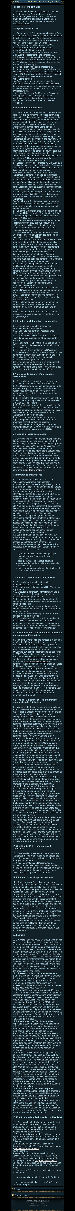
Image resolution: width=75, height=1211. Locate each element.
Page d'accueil (20, 1195)
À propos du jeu (43, 1201)
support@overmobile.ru (34, 470)
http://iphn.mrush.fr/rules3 (26, 1148)
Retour (16, 1189)
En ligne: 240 (31, 1201)
